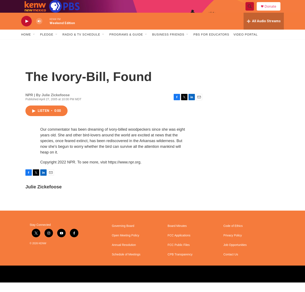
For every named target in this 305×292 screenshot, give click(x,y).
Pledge (46, 44)
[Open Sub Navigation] (34, 44)
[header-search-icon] (251, 11)
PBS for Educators (211, 44)
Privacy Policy (232, 245)
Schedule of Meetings (126, 264)
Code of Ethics (233, 235)
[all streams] (264, 30)
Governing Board (123, 235)
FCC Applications (179, 245)
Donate (273, 11)
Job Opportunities (235, 254)
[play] (26, 30)
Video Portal (245, 44)
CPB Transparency (180, 264)
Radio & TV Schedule (81, 44)
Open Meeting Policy (125, 245)
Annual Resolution (124, 254)
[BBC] (175, 283)
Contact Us (230, 264)
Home (26, 44)
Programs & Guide (126, 44)
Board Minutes (177, 235)
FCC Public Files (179, 254)
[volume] (39, 31)
